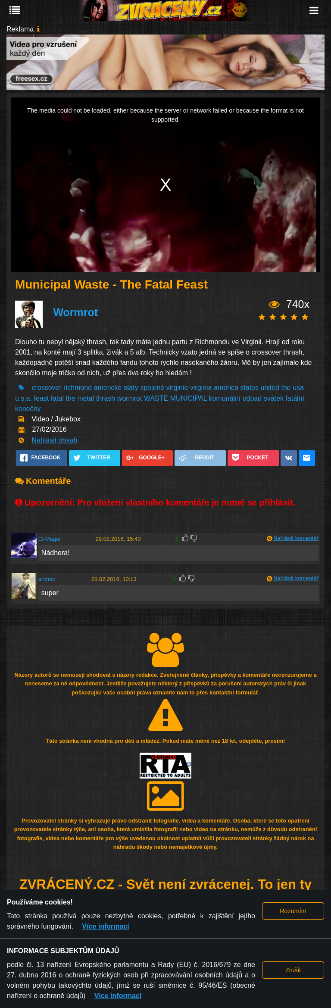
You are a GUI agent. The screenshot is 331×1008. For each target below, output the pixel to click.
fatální (294, 398)
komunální (224, 398)
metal (85, 398)
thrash (105, 398)
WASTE (156, 398)
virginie (177, 387)
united (269, 387)
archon (47, 579)
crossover (46, 387)
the (285, 387)
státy (131, 387)
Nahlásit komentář (296, 538)
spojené (152, 387)
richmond (77, 387)
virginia (201, 387)
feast (41, 398)
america (226, 387)
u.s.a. (23, 398)
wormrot (129, 398)
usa (298, 387)
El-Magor (49, 539)
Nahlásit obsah (54, 440)
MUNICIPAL (188, 398)
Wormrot (75, 312)
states (249, 387)
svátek (274, 398)
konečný (28, 408)
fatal (57, 398)
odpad (252, 398)
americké (108, 387)
